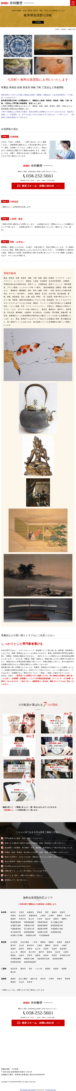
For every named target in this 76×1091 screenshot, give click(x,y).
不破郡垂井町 (16, 929)
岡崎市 (51, 942)
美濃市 (59, 915)
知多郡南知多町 (30, 962)
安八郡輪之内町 (57, 922)
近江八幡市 (23, 979)
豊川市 (13, 945)
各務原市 (30, 912)
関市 (47, 912)
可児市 (67, 915)
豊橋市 (43, 942)
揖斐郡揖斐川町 (57, 925)
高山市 (47, 919)
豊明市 (13, 955)
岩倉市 (13, 949)
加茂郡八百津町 (17, 935)
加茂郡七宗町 (42, 932)
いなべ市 (38, 969)
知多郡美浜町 (16, 962)
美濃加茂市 (33, 915)
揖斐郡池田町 (42, 925)
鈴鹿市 (56, 969)
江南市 (39, 945)
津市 (30, 969)
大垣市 (21, 912)
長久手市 (32, 952)
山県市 (51, 915)
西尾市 (67, 942)
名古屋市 (14, 942)
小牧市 (64, 945)
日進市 (54, 949)
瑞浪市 (13, 919)
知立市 (57, 952)
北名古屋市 (25, 942)
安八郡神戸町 (16, 932)
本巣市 (13, 915)
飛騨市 (64, 919)
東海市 (49, 952)
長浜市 (43, 979)
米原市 (59, 979)
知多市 (46, 955)
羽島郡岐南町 (29, 922)
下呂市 (39, 919)
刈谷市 (21, 955)
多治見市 (22, 915)
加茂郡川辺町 (16, 925)
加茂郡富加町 (56, 932)
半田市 (29, 955)
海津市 (62, 912)
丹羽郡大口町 (65, 955)
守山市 (21, 982)
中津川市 (22, 919)
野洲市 (67, 979)
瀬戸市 (41, 952)
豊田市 (23, 952)
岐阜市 (13, 912)
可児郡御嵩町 (44, 935)
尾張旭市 (63, 949)
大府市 (66, 952)
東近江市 (34, 979)
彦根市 (13, 979)
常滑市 (54, 955)
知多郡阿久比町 (43, 959)
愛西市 (47, 945)
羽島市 (39, 912)
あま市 (37, 949)
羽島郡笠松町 (42, 922)
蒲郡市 (37, 955)
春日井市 (30, 945)
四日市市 (14, 969)
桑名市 (23, 969)
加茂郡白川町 (31, 935)
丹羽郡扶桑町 (16, 959)
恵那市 (56, 919)
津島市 (29, 949)
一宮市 (34, 942)
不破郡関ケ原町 (57, 929)
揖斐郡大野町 (42, 929)
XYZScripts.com (50, 1090)
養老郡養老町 (16, 922)
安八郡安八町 (29, 929)
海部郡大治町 (29, 959)
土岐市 (43, 915)
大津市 (51, 979)
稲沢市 (56, 945)
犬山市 (21, 945)
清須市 (21, 949)
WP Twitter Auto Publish (28, 1090)
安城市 (59, 942)
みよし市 (14, 952)
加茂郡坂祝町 (29, 932)
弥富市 (46, 949)
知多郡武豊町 (58, 959)
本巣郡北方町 (29, 925)
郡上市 (31, 919)
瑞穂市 (54, 912)
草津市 (29, 982)
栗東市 (13, 982)
